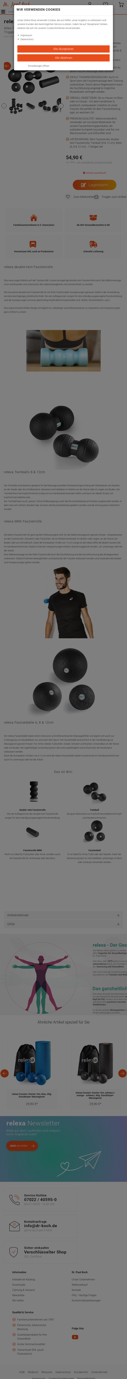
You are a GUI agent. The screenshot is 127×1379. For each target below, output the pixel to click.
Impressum (26, 35)
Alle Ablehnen (63, 57)
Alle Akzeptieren (63, 49)
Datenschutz (27, 39)
